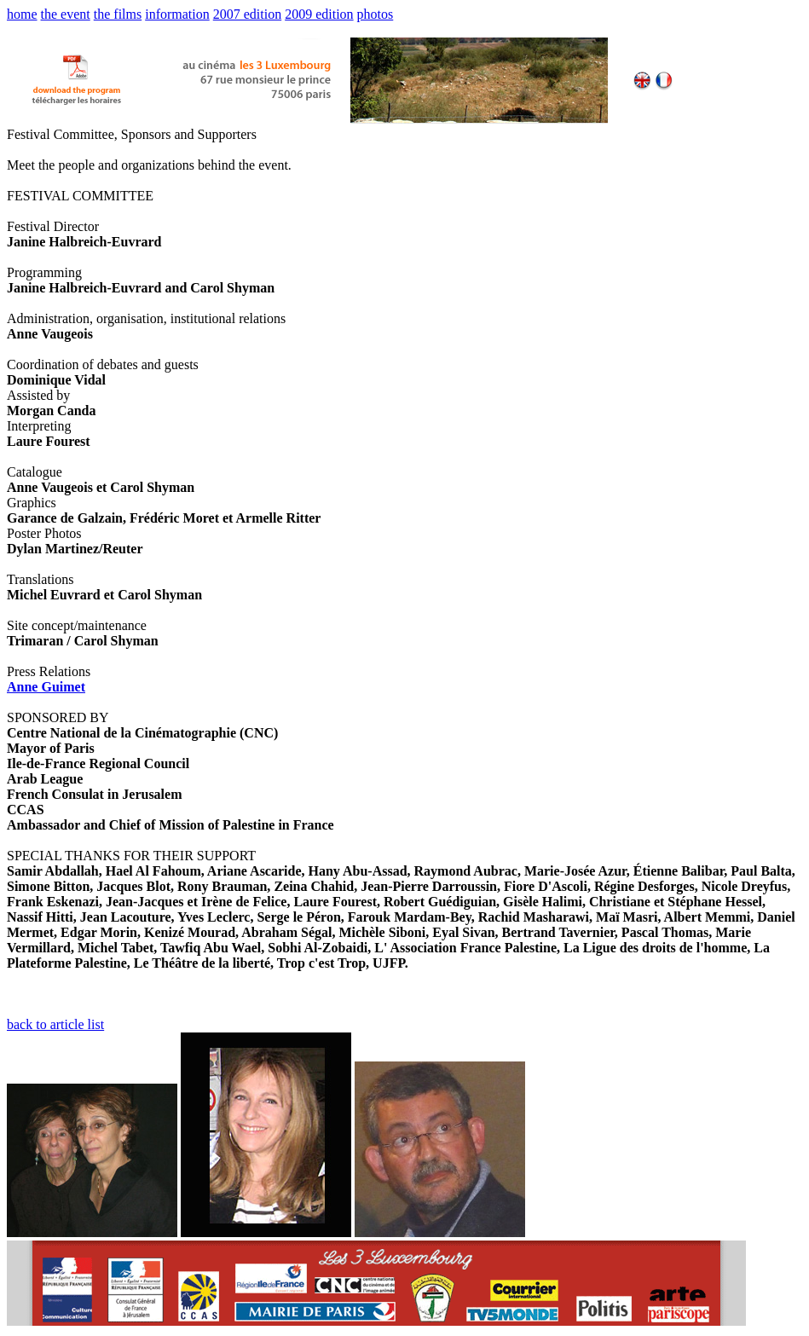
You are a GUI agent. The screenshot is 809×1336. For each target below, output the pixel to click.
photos (375, 14)
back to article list (55, 1024)
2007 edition (247, 14)
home (22, 14)
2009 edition (319, 14)
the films (118, 14)
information (177, 14)
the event (65, 14)
